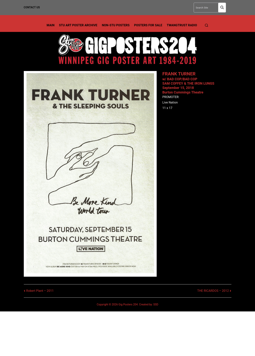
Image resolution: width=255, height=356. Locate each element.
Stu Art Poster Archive (78, 25)
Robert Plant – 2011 (40, 291)
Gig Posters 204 (128, 304)
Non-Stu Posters (116, 25)
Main (51, 25)
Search (222, 7)
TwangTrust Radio (182, 25)
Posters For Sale (148, 25)
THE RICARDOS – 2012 (213, 291)
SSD (155, 304)
